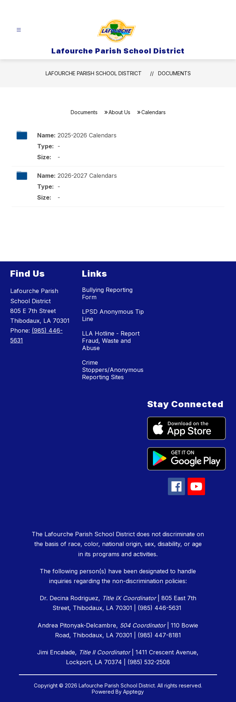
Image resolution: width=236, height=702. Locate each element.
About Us (119, 112)
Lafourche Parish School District (94, 73)
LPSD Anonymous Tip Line (113, 315)
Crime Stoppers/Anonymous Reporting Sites (112, 370)
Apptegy (133, 692)
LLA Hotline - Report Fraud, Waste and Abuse (110, 341)
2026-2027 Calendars (87, 175)
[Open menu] (19, 30)
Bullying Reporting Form (107, 293)
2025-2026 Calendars (87, 135)
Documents (174, 73)
